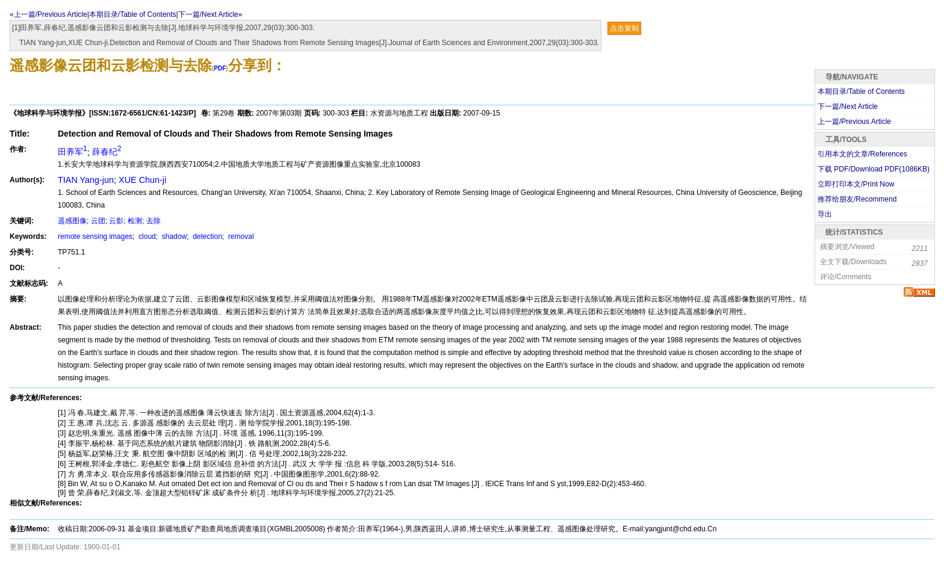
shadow (173, 236)
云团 (98, 221)
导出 (825, 214)
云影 (116, 221)
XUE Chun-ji (142, 180)
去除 (153, 221)
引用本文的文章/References (862, 154)
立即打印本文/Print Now (856, 184)
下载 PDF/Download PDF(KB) (874, 169)
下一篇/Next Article (848, 106)
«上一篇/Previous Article (48, 14)
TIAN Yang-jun (86, 180)
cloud (146, 236)
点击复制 (624, 28)
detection (206, 236)
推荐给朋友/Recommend (857, 199)
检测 (135, 221)
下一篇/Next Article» (210, 14)
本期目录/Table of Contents (132, 14)
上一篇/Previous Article (854, 121)
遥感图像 (72, 221)
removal (240, 236)
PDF (220, 68)
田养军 (72, 151)
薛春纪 (107, 151)
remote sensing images (95, 236)
